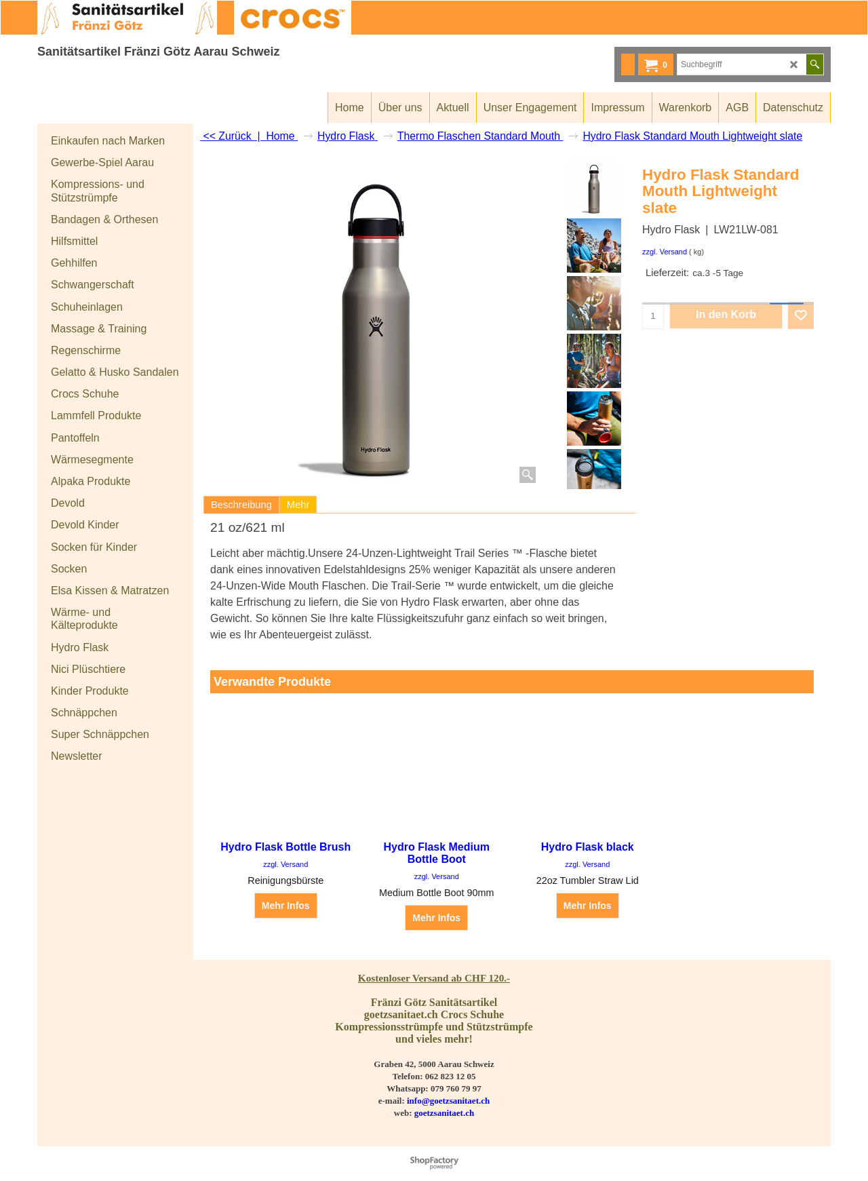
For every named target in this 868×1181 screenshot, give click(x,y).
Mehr (298, 504)
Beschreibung (241, 504)
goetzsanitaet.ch (444, 1113)
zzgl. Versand (664, 252)
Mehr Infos (286, 905)
